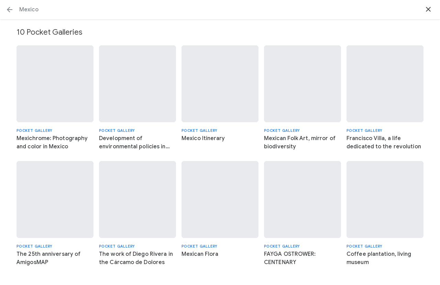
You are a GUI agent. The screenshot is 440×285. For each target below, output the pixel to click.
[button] (9, 9)
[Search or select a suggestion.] (220, 9)
